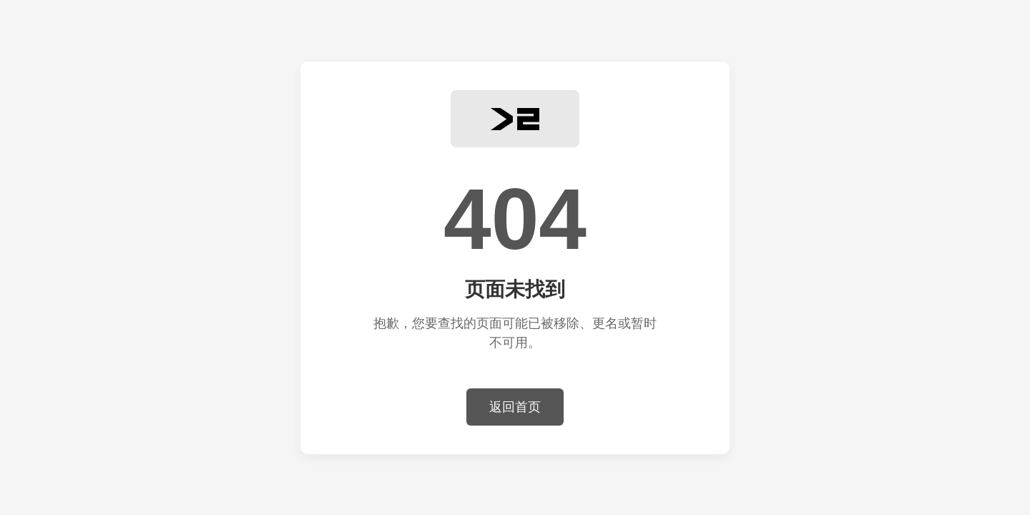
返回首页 (515, 407)
